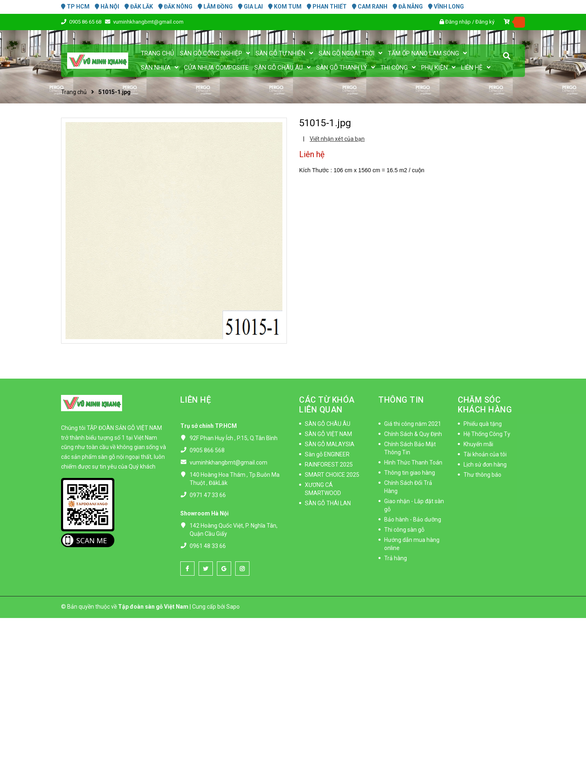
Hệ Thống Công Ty (487, 434)
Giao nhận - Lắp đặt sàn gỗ (414, 505)
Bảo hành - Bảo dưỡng (412, 519)
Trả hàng (395, 558)
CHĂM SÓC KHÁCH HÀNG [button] (485, 404)
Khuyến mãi (478, 444)
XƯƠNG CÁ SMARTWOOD (323, 489)
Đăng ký (484, 22)
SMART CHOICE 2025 (332, 474)
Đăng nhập (458, 22)
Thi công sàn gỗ (404, 529)
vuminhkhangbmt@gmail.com (148, 22)
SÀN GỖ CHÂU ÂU (327, 424)
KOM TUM (285, 6)
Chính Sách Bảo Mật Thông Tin (410, 448)
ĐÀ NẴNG (408, 6)
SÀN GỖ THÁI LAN (328, 503)
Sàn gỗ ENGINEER (327, 454)
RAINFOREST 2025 (329, 464)
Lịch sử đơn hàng (485, 464)
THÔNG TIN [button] (401, 400)
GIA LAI (250, 6)
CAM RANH (369, 6)
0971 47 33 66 (208, 495)
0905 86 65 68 (86, 22)
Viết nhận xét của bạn (337, 139)
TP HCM (75, 6)
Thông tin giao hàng (409, 472)
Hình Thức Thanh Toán (413, 462)
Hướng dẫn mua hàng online (412, 544)
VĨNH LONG (446, 6)
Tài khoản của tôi (485, 454)
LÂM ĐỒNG (215, 6)
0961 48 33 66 (208, 546)
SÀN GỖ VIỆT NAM (328, 434)
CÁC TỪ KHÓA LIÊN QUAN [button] (327, 404)
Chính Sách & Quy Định (413, 434)
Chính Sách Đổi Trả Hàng (408, 487)
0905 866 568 (207, 450)
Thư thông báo (482, 474)
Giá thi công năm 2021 (412, 424)
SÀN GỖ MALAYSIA (329, 444)
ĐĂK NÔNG (175, 6)
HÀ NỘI (107, 6)
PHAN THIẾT (327, 6)
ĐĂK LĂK (139, 6)
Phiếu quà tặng (483, 424)
